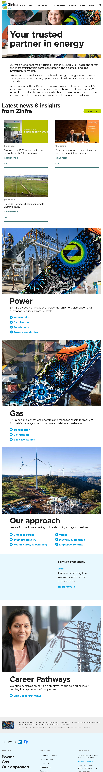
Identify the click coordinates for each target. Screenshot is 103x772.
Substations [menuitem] (21, 327)
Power (22, 5)
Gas (31, 5)
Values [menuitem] (63, 534)
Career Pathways (47, 759)
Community (44, 763)
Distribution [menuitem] (21, 322)
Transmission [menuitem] (21, 317)
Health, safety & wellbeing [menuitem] (30, 544)
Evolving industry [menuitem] (24, 539)
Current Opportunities (49, 755)
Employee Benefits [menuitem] (71, 544)
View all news (92, 111)
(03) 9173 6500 (87, 765)
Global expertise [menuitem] (24, 534)
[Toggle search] (100, 5)
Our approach (43, 5)
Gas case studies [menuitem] (24, 439)
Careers (72, 5)
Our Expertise (59, 5)
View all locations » (85, 761)
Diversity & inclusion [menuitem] (72, 539)
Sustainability (45, 767)
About (92, 5)
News (82, 5)
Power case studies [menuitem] (25, 332)
